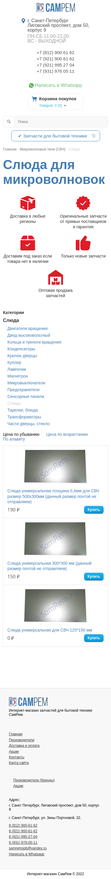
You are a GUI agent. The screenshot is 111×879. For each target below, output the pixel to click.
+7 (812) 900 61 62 (55, 52)
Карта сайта (19, 763)
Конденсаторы (21, 349)
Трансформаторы (24, 417)
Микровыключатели (26, 383)
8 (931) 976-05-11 (23, 843)
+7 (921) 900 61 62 (55, 58)
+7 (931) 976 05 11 (55, 71)
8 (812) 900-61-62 (23, 825)
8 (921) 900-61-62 (23, 831)
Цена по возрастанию (67, 434)
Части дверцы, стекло (28, 423)
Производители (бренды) (34, 780)
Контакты (16, 757)
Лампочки (16, 369)
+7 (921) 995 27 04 (55, 64)
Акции (14, 752)
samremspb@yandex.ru (28, 848)
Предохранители (23, 389)
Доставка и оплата (24, 746)
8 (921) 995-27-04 (23, 837)
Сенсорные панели (25, 396)
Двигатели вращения (27, 328)
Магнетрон (17, 376)
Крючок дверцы (22, 355)
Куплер (14, 362)
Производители (21, 740)
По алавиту (14, 439)
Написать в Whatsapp (58, 85)
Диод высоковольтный (28, 335)
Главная (15, 734)
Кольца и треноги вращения (34, 342)
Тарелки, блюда (22, 410)
